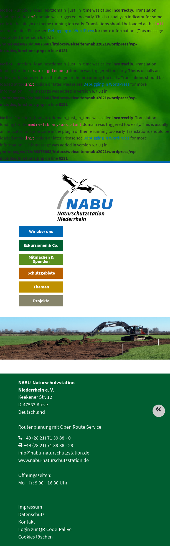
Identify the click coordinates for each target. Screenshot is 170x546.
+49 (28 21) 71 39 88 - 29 (48, 445)
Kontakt (26, 522)
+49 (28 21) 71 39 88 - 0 (47, 438)
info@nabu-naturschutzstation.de (53, 453)
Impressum (30, 507)
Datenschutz (31, 514)
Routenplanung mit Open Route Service (59, 427)
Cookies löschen (35, 537)
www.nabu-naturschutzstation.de (53, 460)
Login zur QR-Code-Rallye (45, 529)
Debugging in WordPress (71, 30)
